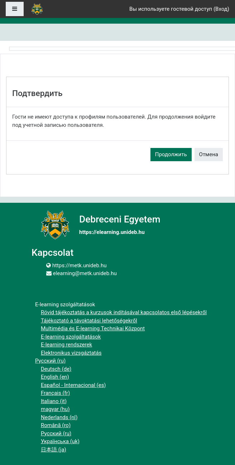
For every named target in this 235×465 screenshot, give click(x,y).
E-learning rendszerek (66, 344)
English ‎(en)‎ (55, 377)
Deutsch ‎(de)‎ (56, 369)
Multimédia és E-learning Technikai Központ (93, 328)
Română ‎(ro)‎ (56, 425)
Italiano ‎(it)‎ (54, 401)
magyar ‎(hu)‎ (55, 409)
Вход (221, 9)
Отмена (208, 154)
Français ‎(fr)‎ (55, 393)
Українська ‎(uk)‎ (60, 441)
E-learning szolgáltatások (71, 337)
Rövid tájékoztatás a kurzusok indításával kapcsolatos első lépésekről (124, 312)
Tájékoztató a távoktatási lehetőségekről (89, 320)
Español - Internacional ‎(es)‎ (73, 385)
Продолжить (171, 154)
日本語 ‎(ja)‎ (53, 449)
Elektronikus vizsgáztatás (71, 353)
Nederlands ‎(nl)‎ (59, 417)
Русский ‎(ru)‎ (50, 361)
